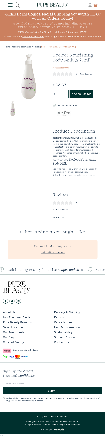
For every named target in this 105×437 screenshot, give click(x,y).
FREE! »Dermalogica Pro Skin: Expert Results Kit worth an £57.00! (52, 32)
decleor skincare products (53, 252)
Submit (52, 391)
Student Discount (66, 337)
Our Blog (8, 337)
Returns (59, 317)
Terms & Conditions (60, 416)
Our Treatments (13, 332)
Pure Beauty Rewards (17, 322)
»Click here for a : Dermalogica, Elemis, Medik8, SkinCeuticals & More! (52, 36)
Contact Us (61, 342)
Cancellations (63, 322)
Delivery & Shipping (67, 312)
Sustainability (63, 332)
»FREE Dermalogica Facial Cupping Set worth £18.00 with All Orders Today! (52, 16)
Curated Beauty (13, 342)
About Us (9, 312)
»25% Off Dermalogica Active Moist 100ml (55, 25)
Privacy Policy (43, 416)
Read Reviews (86, 74)
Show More (59, 217)
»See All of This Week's (38, 23)
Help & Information (67, 327)
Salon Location (13, 327)
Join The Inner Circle (16, 317)
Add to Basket (81, 94)
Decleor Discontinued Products (25, 46)
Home (7, 46)
